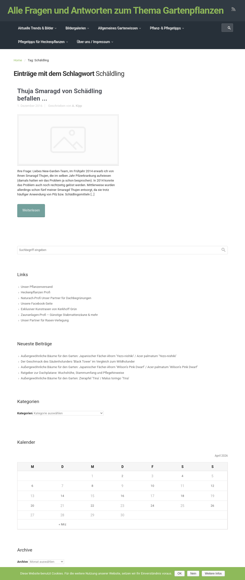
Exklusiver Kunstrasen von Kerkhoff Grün (49, 315)
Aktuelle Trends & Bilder (35, 36)
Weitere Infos (213, 573)
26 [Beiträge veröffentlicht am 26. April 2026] (212, 512)
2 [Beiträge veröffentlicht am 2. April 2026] (122, 482)
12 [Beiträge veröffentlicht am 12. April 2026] (212, 492)
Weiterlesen (32, 217)
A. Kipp (77, 114)
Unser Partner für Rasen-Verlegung (45, 326)
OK (180, 573)
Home (18, 68)
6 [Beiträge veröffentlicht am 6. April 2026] (32, 492)
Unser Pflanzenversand (37, 293)
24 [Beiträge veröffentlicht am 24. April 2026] (152, 512)
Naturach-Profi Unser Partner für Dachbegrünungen (56, 304)
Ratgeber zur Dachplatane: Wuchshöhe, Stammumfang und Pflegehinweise (72, 379)
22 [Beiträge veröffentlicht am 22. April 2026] (92, 512)
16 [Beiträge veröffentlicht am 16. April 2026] (122, 502)
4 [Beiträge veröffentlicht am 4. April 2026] (182, 482)
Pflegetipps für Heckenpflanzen (41, 49)
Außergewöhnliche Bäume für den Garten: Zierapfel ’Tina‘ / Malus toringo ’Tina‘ (75, 384)
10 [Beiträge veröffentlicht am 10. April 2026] (152, 492)
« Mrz (62, 530)
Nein (193, 573)
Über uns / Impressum (93, 49)
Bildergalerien (75, 36)
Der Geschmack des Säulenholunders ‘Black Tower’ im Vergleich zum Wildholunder (78, 367)
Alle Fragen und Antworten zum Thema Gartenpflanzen (116, 18)
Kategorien (25, 419)
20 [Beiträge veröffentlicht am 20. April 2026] (32, 512)
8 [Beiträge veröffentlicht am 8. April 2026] (92, 492)
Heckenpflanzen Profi (35, 298)
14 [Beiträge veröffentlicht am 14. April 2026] (62, 502)
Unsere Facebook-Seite (37, 309)
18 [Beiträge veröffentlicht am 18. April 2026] (182, 502)
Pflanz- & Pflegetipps (165, 36)
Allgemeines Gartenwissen (118, 36)
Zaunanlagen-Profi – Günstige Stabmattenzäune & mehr (59, 321)
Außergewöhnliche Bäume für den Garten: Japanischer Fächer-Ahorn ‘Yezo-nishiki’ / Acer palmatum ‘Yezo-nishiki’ (98, 362)
